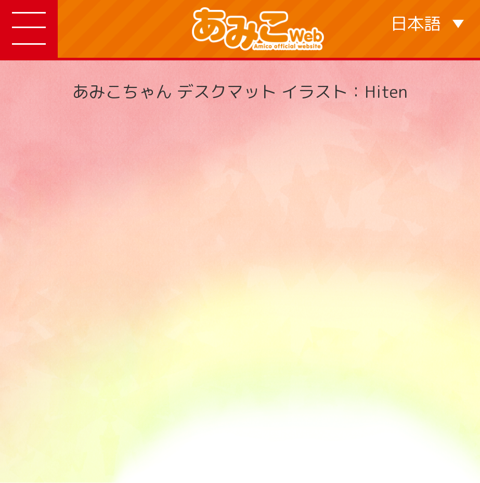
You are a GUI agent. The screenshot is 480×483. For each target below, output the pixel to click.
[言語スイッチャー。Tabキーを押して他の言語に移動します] (427, 23)
